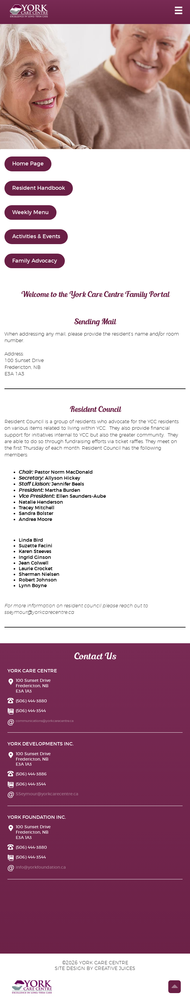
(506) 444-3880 (31, 701)
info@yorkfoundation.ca (41, 867)
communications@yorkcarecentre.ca (44, 721)
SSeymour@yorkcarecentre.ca (47, 793)
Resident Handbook (38, 188)
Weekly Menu (30, 212)
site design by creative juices (95, 968)
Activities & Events (36, 236)
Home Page (28, 163)
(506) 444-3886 (31, 774)
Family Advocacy (34, 260)
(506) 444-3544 (31, 710)
